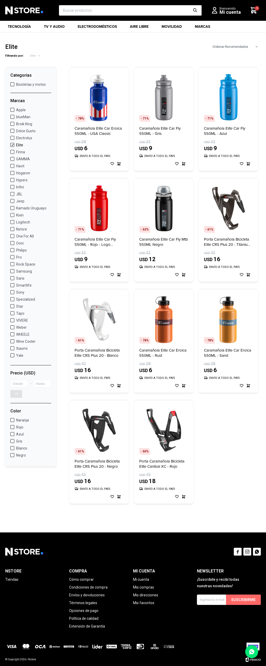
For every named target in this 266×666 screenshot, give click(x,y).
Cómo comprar (81, 579)
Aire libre (139, 28)
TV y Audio (54, 28)
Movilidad (172, 28)
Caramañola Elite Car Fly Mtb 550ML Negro (163, 242)
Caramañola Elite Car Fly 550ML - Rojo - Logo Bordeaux (95, 242)
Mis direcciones (145, 595)
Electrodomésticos (97, 28)
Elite (33, 55)
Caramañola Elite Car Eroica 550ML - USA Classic (98, 131)
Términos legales (83, 603)
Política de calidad (83, 618)
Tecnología (19, 28)
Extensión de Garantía (87, 626)
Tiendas (11, 579)
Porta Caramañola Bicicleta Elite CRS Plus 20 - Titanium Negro (227, 242)
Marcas (202, 28)
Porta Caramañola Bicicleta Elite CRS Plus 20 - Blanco (97, 353)
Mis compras (143, 587)
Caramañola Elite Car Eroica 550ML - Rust (163, 353)
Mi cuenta (141, 579)
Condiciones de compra (88, 587)
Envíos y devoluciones (87, 595)
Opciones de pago (83, 611)
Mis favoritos (143, 603)
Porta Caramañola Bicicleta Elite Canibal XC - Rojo (161, 464)
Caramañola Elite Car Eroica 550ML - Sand (227, 353)
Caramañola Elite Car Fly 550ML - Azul (224, 131)
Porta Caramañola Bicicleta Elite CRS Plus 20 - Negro (97, 464)
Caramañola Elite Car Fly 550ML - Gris (160, 131)
